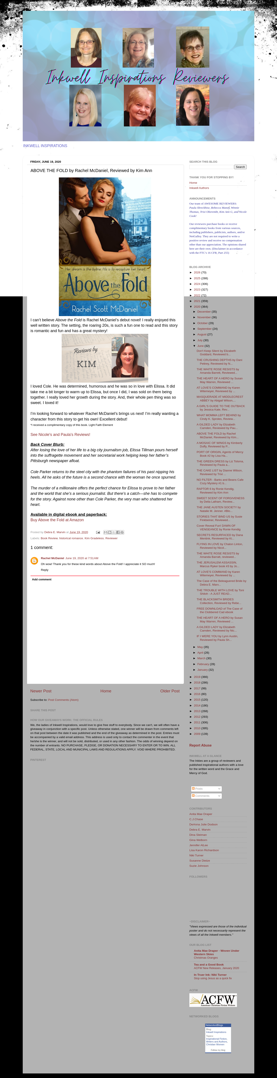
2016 (197, 694)
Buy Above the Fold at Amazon (57, 520)
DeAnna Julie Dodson (203, 824)
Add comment (42, 579)
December (204, 311)
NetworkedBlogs (214, 1025)
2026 (197, 272)
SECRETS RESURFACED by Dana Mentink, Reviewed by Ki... (220, 536)
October (203, 323)
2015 (197, 699)
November (204, 317)
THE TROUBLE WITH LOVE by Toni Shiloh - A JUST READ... (220, 592)
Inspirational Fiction (216, 1038)
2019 (197, 677)
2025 (197, 278)
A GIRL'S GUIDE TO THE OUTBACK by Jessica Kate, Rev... (221, 407)
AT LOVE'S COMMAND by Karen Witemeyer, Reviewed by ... (218, 389)
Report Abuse (200, 745)
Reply (44, 569)
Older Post (170, 691)
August (202, 334)
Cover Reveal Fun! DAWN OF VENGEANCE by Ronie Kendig (219, 527)
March (201, 658)
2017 (197, 688)
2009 (197, 733)
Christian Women (215, 1044)
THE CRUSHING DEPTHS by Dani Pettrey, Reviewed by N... (219, 361)
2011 (197, 722)
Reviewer (111, 538)
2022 (197, 295)
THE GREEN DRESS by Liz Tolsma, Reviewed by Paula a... (220, 463)
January (203, 669)
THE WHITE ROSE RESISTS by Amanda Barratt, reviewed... (218, 555)
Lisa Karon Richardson (204, 850)
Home (105, 691)
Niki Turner (196, 855)
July (200, 340)
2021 (197, 301)
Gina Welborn (198, 840)
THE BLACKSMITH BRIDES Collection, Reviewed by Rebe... (219, 601)
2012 (197, 716)
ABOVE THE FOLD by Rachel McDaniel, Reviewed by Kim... (218, 435)
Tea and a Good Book (209, 964)
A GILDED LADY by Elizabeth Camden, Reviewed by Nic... (217, 628)
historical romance (71, 538)
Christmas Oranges (206, 957)
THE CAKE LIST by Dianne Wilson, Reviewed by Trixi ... (220, 472)
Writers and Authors (216, 1041)
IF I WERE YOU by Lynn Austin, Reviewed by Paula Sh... (217, 638)
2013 (197, 711)
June (201, 345)
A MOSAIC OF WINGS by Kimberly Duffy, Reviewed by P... (220, 444)
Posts (197, 788)
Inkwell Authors (199, 188)
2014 (197, 705)
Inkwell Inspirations (216, 1032)
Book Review (49, 538)
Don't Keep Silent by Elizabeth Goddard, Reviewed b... (216, 352)
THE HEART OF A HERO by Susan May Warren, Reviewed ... (220, 380)
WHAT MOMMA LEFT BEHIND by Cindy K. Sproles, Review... (219, 417)
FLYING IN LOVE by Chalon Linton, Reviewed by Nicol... (220, 545)
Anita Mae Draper (200, 814)
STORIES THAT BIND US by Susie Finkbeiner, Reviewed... (219, 518)
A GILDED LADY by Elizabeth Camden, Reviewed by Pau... (217, 426)
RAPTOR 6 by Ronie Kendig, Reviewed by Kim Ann (215, 490)
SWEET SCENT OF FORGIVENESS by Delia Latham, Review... (221, 500)
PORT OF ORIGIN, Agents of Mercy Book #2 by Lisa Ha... (220, 453)
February (203, 664)
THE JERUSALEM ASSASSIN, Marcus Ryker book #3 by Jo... (218, 564)
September (205, 328)
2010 (197, 728)
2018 (197, 682)
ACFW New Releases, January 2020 (216, 968)
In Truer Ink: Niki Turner (210, 974)
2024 (197, 284)
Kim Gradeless (94, 538)
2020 (197, 306)
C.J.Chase (196, 819)
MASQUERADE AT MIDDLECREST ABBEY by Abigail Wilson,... (220, 398)
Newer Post (41, 691)
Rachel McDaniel (52, 558)
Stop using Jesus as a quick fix (213, 978)
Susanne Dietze (199, 860)
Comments (200, 795)
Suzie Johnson (199, 865)
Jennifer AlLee (198, 845)
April (200, 652)
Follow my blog (218, 1050)
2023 (197, 289)
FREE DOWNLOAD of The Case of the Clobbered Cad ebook (219, 610)
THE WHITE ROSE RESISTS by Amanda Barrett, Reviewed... (218, 371)
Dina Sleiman (198, 834)
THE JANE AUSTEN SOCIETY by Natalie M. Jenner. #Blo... (219, 509)
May (200, 647)
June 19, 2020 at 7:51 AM (81, 558)
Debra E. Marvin (200, 829)
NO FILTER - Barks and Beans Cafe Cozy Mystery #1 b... (220, 481)
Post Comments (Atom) (63, 699)
